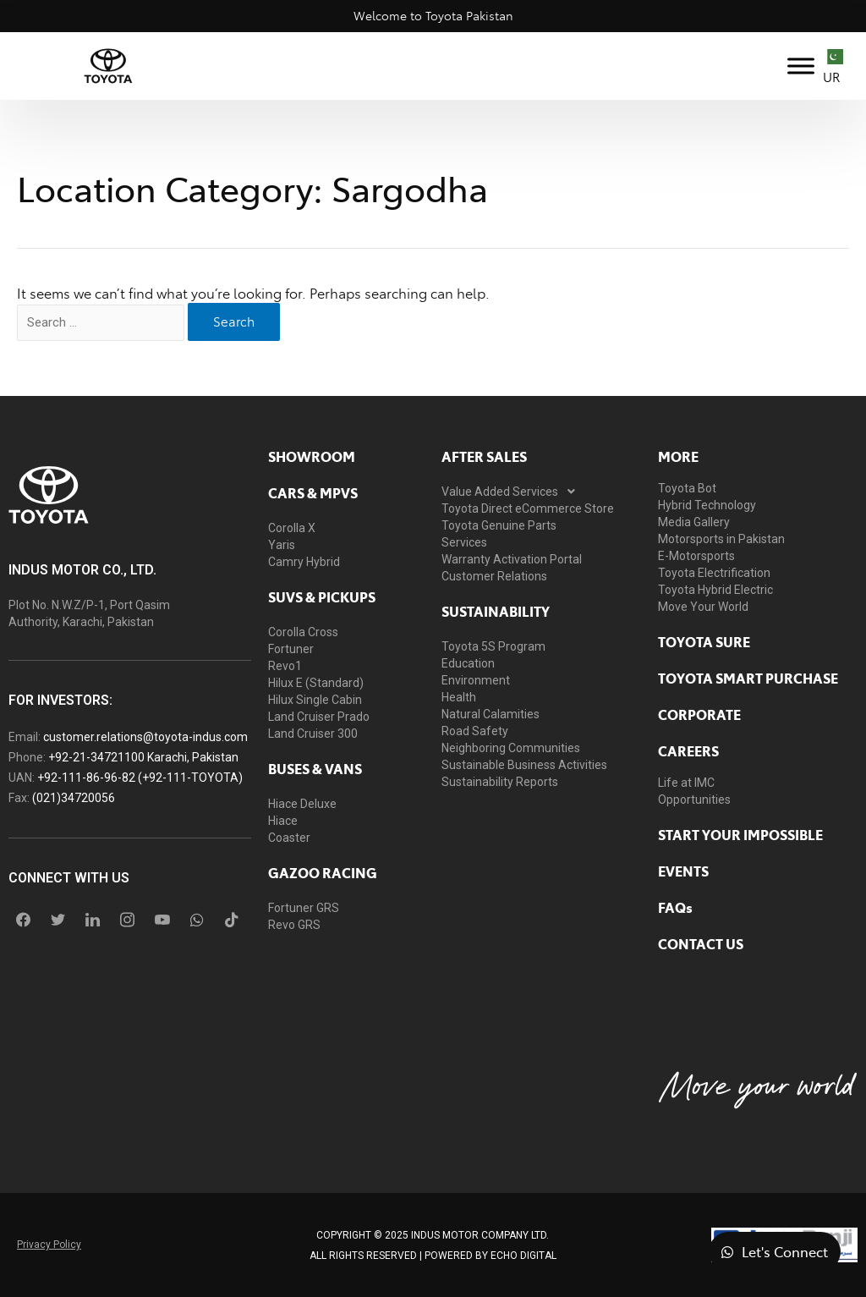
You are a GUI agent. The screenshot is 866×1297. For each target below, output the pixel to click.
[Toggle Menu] (800, 66)
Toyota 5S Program (493, 646)
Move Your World (703, 606)
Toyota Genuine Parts (498, 525)
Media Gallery (694, 522)
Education (468, 663)
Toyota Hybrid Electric (715, 589)
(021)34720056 (73, 798)
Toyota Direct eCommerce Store (527, 508)
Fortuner (291, 649)
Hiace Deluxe (302, 804)
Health (458, 697)
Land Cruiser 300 (313, 733)
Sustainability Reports (499, 782)
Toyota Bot (687, 488)
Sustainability (495, 611)
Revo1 (285, 666)
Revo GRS (294, 925)
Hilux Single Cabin (315, 699)
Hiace (283, 820)
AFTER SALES (484, 456)
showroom (311, 456)
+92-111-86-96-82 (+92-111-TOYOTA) (140, 777)
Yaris (281, 545)
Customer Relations (494, 576)
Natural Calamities (490, 714)
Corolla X (291, 528)
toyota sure (704, 641)
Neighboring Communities (510, 748)
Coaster (289, 837)
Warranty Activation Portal (511, 559)
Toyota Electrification (714, 573)
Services (464, 542)
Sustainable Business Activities (524, 765)
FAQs (675, 907)
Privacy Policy (49, 1244)
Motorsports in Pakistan (721, 539)
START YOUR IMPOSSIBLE (740, 834)
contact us (700, 943)
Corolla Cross (303, 632)
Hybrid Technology (707, 505)
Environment (475, 680)
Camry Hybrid (304, 562)
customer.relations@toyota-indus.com (145, 737)
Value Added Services (512, 491)
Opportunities (694, 799)
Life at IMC (686, 782)
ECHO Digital (523, 1255)
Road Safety (474, 731)
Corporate (699, 714)
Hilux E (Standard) (316, 683)
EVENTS (683, 870)
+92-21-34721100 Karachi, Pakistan (143, 757)
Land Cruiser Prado (319, 716)
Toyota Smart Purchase (748, 677)
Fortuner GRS (303, 908)
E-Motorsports (696, 556)
